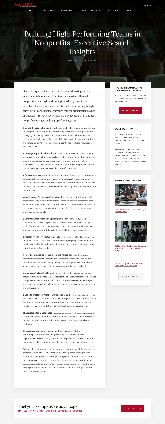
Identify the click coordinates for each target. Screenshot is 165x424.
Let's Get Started (130, 110)
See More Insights (130, 276)
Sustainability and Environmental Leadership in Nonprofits (129, 264)
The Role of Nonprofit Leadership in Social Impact (130, 210)
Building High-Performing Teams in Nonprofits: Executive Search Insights (130, 248)
